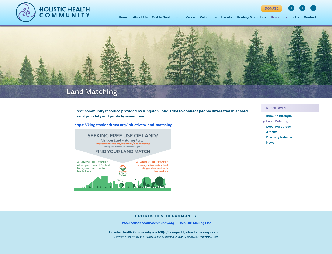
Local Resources (278, 126)
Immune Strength (279, 116)
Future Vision (184, 16)
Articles (271, 132)
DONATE (272, 8)
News (270, 142)
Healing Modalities (251, 16)
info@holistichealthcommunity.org (147, 222)
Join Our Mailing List (195, 222)
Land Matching (277, 121)
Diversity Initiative (279, 137)
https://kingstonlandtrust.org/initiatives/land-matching (123, 124)
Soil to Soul (161, 16)
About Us (140, 16)
